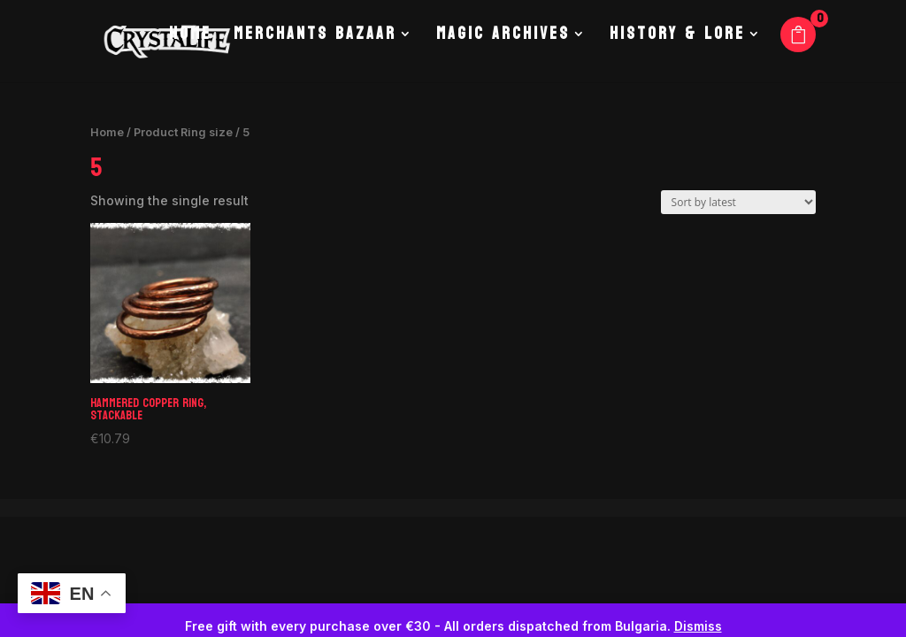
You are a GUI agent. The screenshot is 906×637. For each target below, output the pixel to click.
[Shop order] (738, 202)
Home (187, 53)
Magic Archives (502, 53)
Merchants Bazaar (313, 53)
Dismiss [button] (698, 625)
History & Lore (677, 53)
